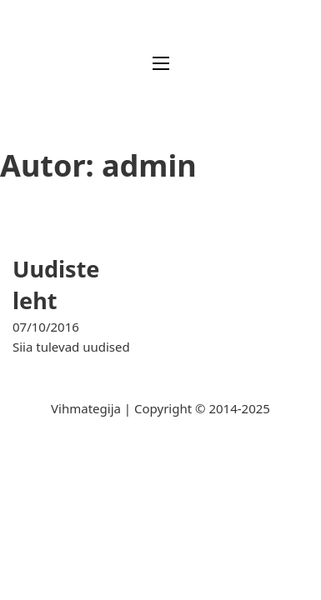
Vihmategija (86, 408)
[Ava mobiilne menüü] (161, 63)
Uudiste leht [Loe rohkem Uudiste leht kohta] (56, 284)
